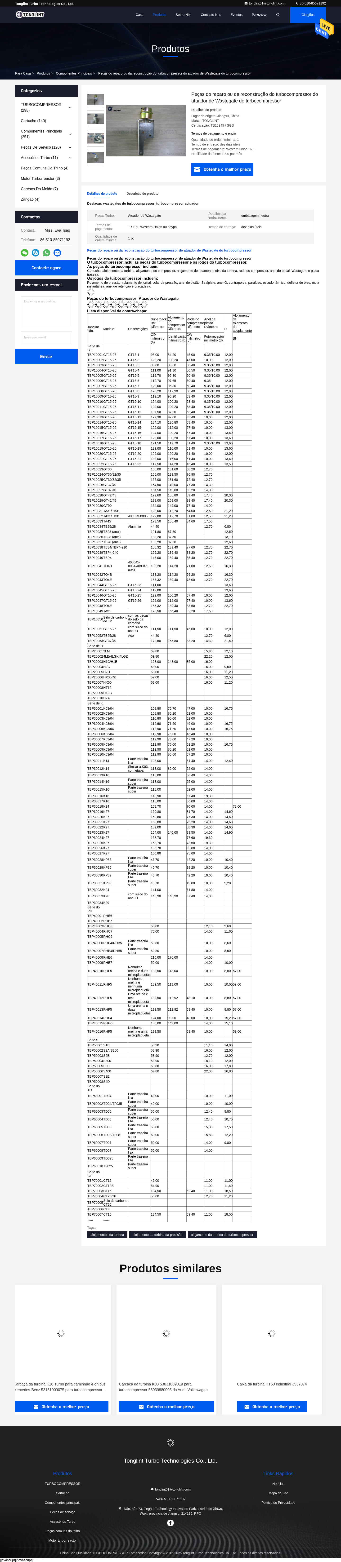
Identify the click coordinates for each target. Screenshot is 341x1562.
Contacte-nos (211, 15)
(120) (41, 147)
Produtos (159, 15)
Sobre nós (183, 15)
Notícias (278, 1484)
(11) (39, 158)
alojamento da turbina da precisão (158, 1235)
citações (308, 15)
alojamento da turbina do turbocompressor (222, 1235)
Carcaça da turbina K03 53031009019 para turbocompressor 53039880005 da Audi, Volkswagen (167, 1387)
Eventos (237, 15)
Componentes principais (74, 73)
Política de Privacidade (278, 1502)
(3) (40, 179)
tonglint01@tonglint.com (264, 3)
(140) (33, 121)
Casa (140, 15)
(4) (44, 168)
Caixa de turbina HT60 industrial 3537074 (276, 1384)
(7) (39, 189)
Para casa (23, 73)
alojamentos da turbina (107, 1235)
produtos (43, 73)
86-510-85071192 (310, 3)
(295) (41, 107)
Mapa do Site (278, 1493)
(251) (41, 134)
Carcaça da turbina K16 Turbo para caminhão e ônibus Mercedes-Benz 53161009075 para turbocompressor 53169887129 (64, 1387)
